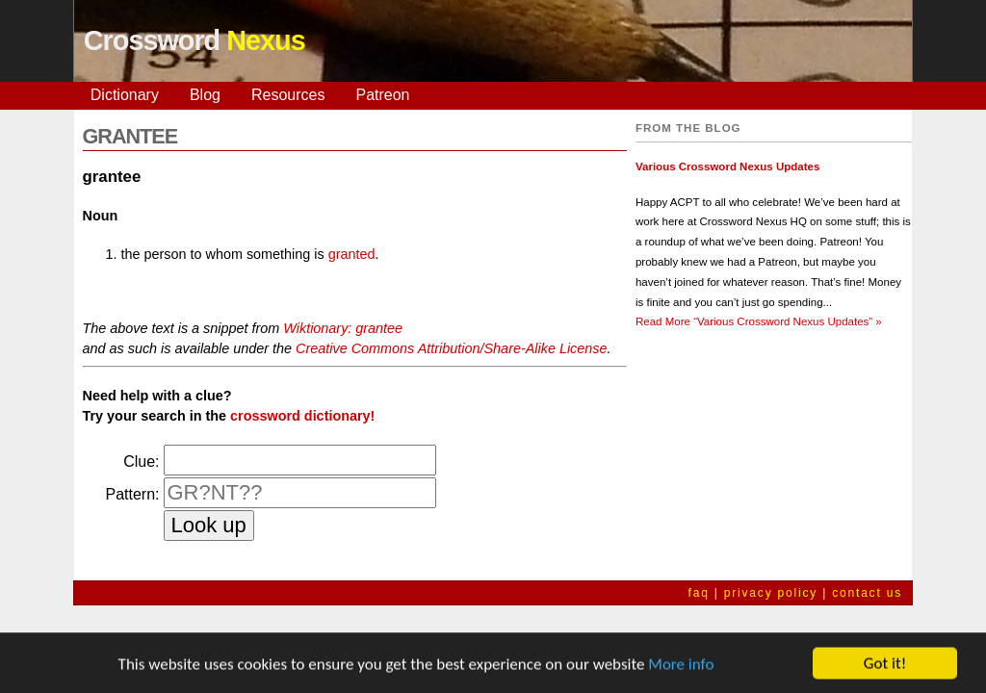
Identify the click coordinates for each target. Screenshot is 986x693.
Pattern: (132, 494)
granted (352, 254)
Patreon (382, 95)
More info (681, 665)
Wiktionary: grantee (342, 328)
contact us (867, 593)
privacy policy (770, 593)
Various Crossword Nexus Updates (727, 166)
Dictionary (125, 95)
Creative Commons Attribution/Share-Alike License (451, 348)
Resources (287, 95)
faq (699, 593)
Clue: (141, 461)
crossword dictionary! (302, 416)
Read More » (759, 321)
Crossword (194, 40)
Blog (205, 95)
